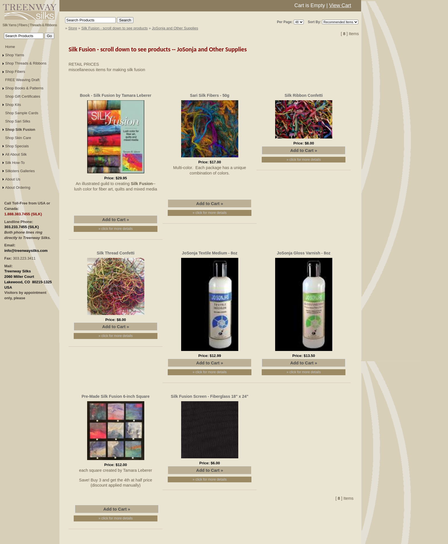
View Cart (340, 5)
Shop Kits (13, 105)
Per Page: (285, 22)
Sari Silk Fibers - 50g (209, 95)
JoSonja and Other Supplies (175, 28)
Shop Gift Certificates (22, 96)
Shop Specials (17, 146)
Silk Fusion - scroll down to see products (114, 28)
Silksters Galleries (20, 171)
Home (10, 47)
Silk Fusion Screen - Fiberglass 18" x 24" (210, 396)
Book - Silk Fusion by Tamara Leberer (115, 95)
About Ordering (17, 187)
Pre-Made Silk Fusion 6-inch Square (116, 396)
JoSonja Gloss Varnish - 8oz (304, 253)
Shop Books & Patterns (24, 88)
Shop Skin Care (18, 138)
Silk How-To (15, 162)
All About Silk (16, 154)
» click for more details (116, 229)
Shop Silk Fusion (20, 129)
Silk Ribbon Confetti (304, 95)
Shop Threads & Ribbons (26, 63)
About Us (12, 179)
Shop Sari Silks (17, 121)
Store (72, 28)
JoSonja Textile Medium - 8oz (209, 253)
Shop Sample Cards (21, 113)
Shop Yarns (14, 55)
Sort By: (314, 22)
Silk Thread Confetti (115, 253)
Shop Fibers (15, 71)
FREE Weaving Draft (22, 80)
